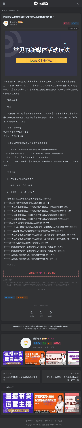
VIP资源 (12, 11)
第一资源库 (43, 425)
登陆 (41, 273)
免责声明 (38, 421)
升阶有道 (13, 22)
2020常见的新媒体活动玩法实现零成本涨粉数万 (28, 17)
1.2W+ (37, 343)
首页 (4, 11)
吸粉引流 (22, 297)
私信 (75, 23)
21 (49, 343)
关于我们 (58, 421)
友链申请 (29, 421)
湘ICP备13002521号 (54, 425)
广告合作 (48, 421)
